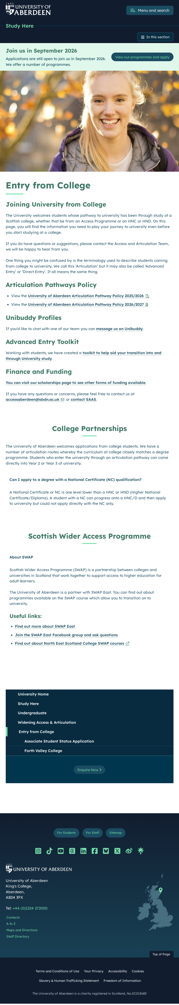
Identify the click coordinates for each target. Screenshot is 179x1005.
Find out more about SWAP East (45, 627)
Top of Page (161, 956)
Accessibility (117, 973)
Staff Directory (17, 938)
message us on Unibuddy (119, 329)
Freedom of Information (122, 982)
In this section (156, 37)
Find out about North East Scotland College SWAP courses (69, 644)
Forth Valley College (43, 751)
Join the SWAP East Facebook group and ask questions (66, 635)
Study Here (20, 26)
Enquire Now (89, 770)
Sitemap (117, 834)
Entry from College (36, 732)
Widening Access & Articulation (47, 723)
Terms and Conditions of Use (57, 973)
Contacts (13, 919)
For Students (65, 834)
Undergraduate (32, 713)
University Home (33, 695)
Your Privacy (93, 973)
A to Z (10, 925)
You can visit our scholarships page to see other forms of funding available (75, 383)
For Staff (93, 834)
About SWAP (21, 558)
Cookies (138, 973)
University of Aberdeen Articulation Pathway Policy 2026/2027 (86, 305)
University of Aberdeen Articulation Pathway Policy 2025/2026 (86, 296)
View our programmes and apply (139, 57)
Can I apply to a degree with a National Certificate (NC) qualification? (75, 480)
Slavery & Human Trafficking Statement (69, 982)
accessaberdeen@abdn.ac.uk (32, 400)
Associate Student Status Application (59, 741)
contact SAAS (83, 400)
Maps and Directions (21, 932)
